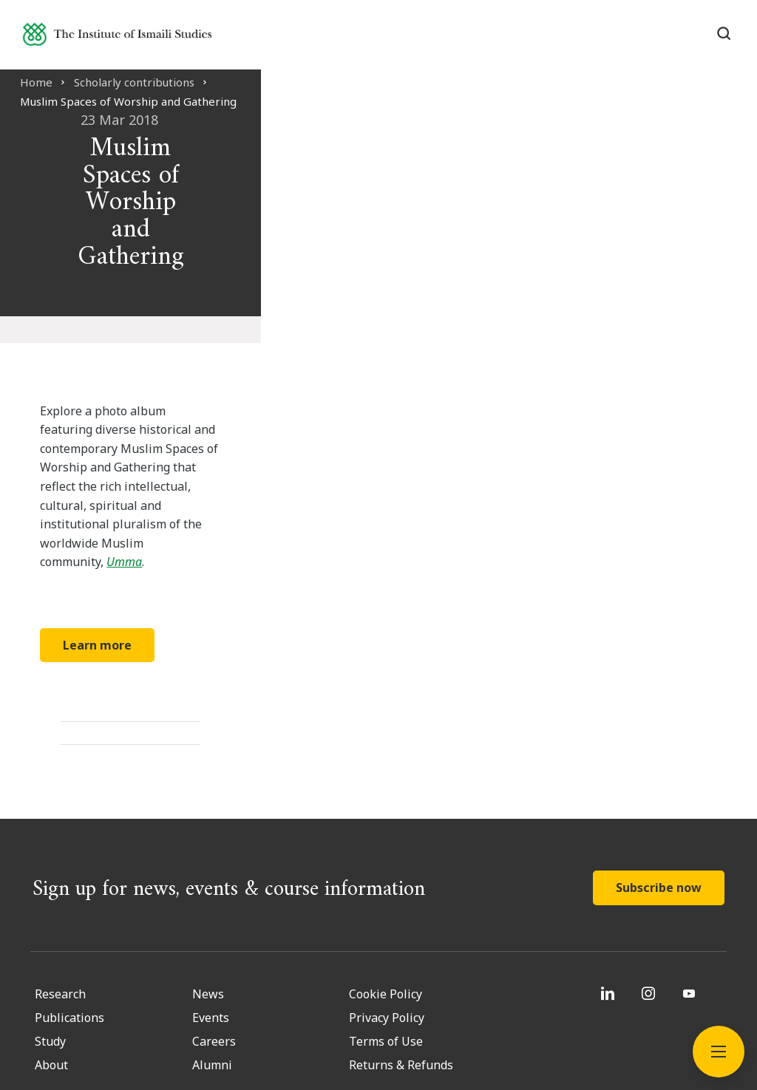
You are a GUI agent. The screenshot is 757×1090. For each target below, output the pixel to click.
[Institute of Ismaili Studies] (141, 39)
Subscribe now (659, 746)
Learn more (149, 503)
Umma (283, 420)
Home (49, 82)
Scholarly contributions (146, 82)
